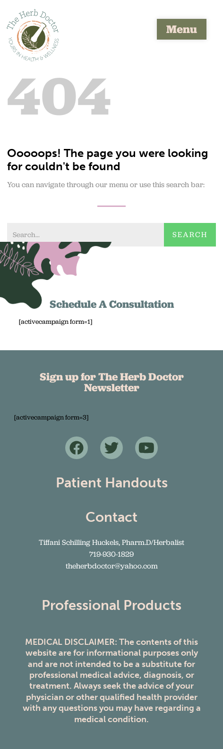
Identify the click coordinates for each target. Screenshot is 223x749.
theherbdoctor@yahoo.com (112, 566)
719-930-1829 (111, 554)
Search (189, 234)
